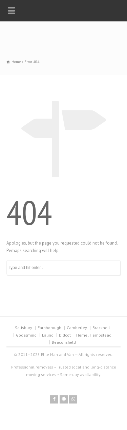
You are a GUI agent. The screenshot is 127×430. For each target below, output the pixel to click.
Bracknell (101, 327)
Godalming (26, 335)
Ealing (48, 335)
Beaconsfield (64, 342)
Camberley (77, 327)
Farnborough (49, 327)
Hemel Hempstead (93, 335)
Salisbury (23, 327)
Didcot (65, 335)
